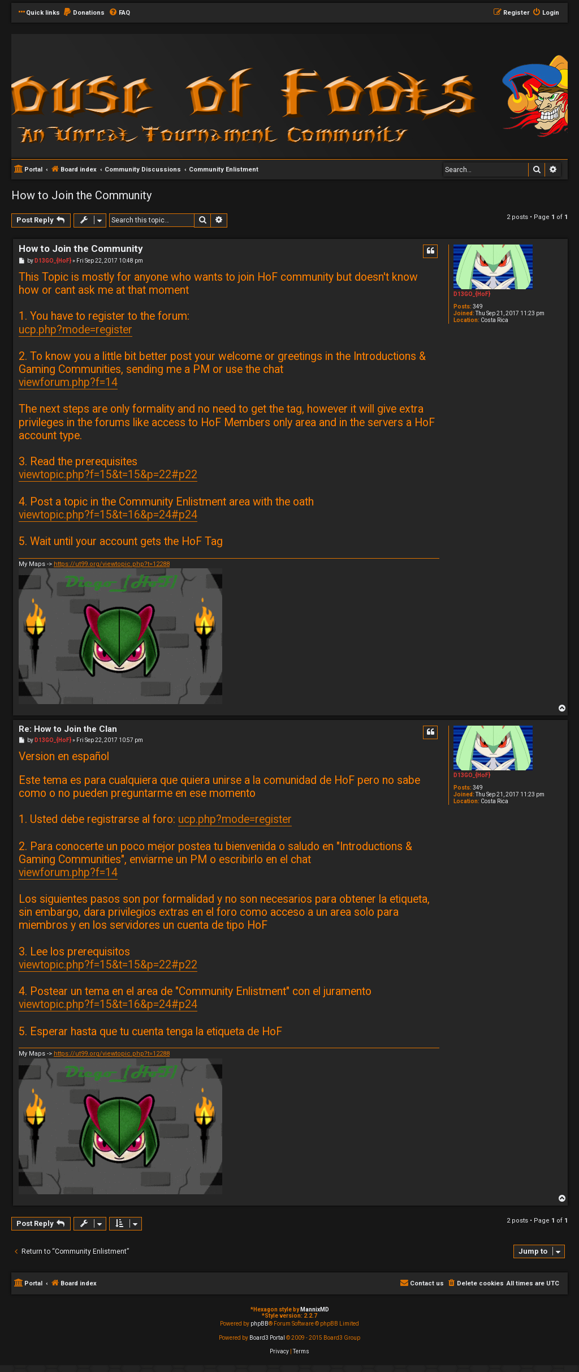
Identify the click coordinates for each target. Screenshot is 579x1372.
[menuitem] (84, 13)
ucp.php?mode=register (75, 329)
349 (478, 306)
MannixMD (314, 1309)
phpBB (259, 1323)
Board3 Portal (267, 1338)
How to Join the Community (81, 195)
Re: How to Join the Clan (68, 729)
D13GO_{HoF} (471, 294)
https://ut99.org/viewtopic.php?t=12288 (112, 564)
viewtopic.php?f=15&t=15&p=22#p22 (108, 474)
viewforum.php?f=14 (68, 382)
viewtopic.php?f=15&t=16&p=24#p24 (108, 514)
